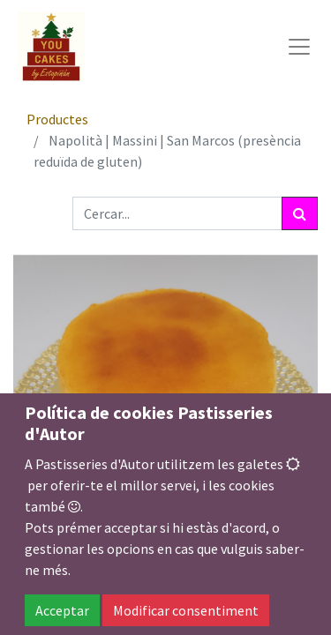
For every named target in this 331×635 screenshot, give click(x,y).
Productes (57, 119)
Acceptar (62, 610)
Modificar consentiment (186, 610)
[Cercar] (300, 213)
